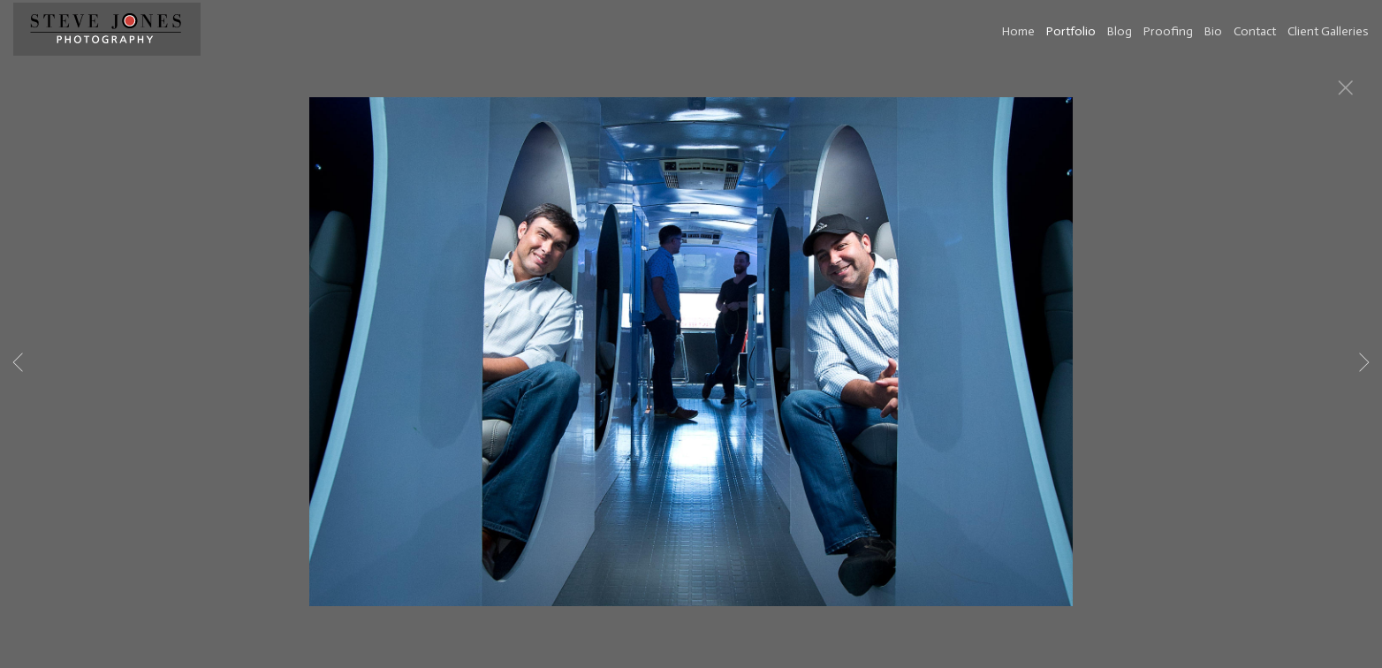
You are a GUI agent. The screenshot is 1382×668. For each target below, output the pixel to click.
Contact (1255, 31)
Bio (1213, 31)
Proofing (1168, 31)
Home (1018, 31)
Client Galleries (1328, 31)
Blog (1119, 31)
